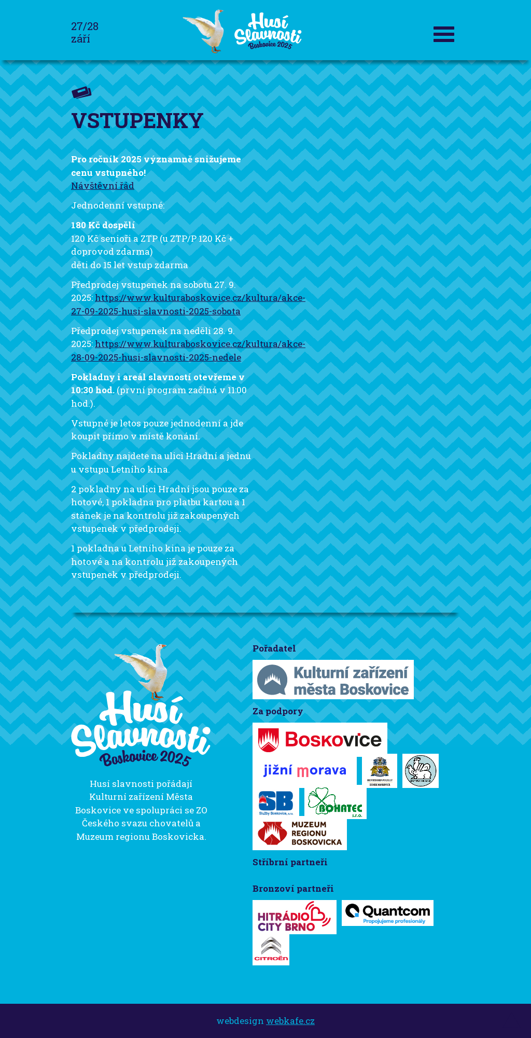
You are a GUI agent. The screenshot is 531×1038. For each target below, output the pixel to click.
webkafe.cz (290, 1021)
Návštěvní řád (102, 185)
